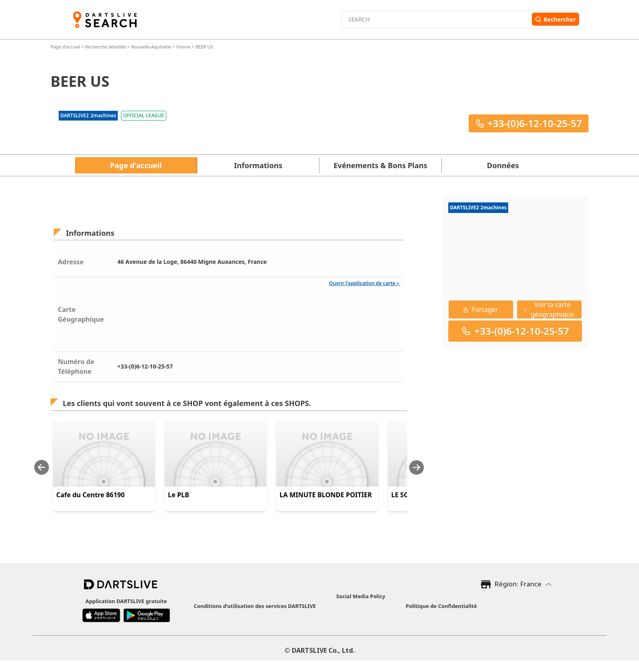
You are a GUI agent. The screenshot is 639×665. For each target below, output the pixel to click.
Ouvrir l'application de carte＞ (364, 283)
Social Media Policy (360, 596)
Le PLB (178, 494)
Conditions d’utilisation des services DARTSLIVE (255, 606)
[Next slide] (416, 467)
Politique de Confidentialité (441, 606)
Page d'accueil (66, 47)
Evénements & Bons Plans (380, 165)
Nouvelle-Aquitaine (151, 47)
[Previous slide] (41, 467)
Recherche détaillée (106, 47)
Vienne (183, 47)
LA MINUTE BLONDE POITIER (326, 494)
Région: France (518, 583)
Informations (258, 165)
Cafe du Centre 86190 (90, 494)
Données (503, 165)
